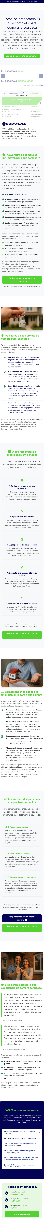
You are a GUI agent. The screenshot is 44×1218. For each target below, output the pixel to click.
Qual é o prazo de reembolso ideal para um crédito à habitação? (19, 1152)
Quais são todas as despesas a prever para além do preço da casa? (19, 1166)
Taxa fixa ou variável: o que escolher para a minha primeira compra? (20, 1144)
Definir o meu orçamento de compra (22, 280)
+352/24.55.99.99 (16, 1194)
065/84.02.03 (15, 1201)
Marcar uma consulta (22, 1214)
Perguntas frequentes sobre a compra (22, 918)
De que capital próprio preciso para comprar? (20, 1138)
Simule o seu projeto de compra (22, 56)
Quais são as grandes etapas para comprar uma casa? (19, 1132)
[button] (40, 6)
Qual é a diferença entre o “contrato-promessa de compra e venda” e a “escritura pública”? (21, 1159)
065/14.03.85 (14, 1208)
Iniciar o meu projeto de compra (22, 635)
